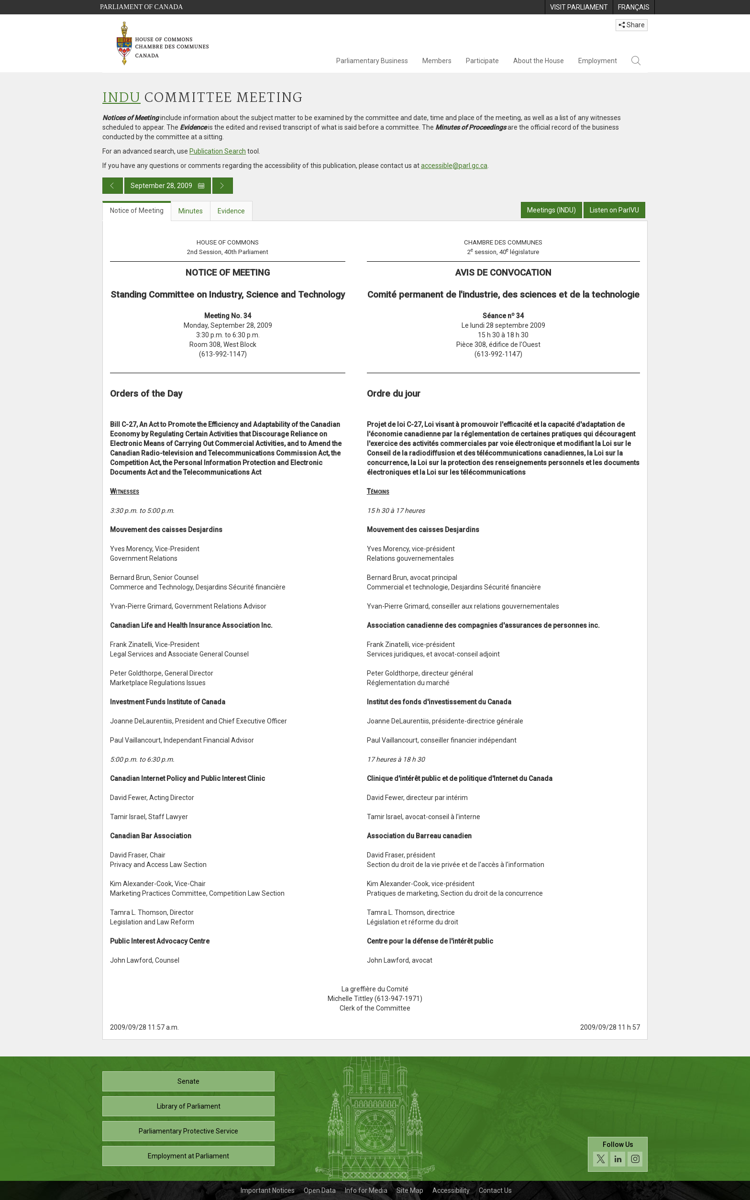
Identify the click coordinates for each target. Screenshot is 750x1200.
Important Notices (268, 1190)
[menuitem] (579, 7)
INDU (121, 98)
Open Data (320, 1190)
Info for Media (366, 1190)
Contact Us (495, 1190)
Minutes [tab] (190, 211)
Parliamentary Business (372, 61)
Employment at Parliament (188, 1156)
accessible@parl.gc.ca (454, 165)
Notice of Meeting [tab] (137, 210)
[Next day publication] (222, 186)
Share (631, 25)
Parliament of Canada (141, 7)
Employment (597, 61)
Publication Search (217, 151)
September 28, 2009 (168, 185)
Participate (482, 61)
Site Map (410, 1190)
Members (437, 61)
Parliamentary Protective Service (188, 1131)
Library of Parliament (189, 1106)
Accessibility (451, 1190)
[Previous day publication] (112, 186)
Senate (188, 1081)
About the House (538, 61)
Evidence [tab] (231, 211)
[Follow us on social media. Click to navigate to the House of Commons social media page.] (618, 1154)
